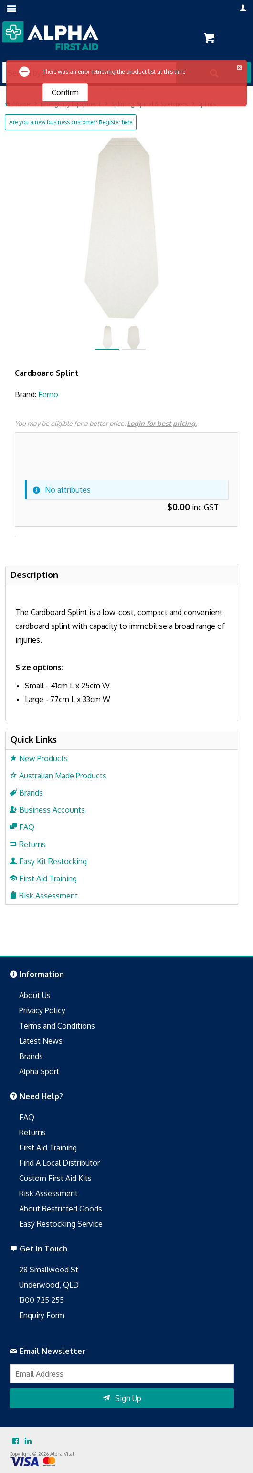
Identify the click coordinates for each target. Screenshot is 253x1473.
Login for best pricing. (162, 423)
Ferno (48, 394)
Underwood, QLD (49, 1285)
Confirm (65, 92)
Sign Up (128, 1398)
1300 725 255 (41, 1300)
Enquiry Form (41, 1315)
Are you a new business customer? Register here (70, 122)
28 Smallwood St (48, 1269)
